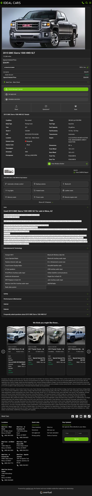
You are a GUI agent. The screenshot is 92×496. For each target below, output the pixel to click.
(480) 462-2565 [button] (7, 450)
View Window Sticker (68, 163)
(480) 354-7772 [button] (7, 463)
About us (49, 427)
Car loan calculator (52, 433)
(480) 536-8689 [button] (7, 480)
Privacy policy (36, 435)
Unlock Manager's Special (13, 89)
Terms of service (52, 435)
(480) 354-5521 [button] (22, 465)
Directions (35, 430)
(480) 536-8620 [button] (22, 438)
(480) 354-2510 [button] (22, 450)
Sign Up (76, 439)
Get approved (10, 94)
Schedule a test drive (12, 99)
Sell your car (51, 430)
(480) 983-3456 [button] (7, 435)
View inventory (36, 427)
